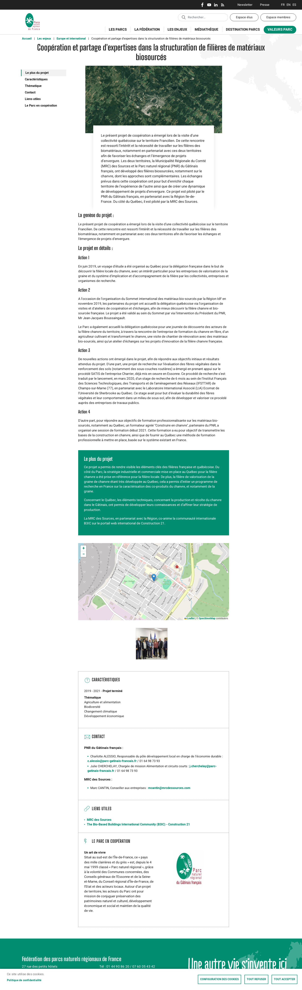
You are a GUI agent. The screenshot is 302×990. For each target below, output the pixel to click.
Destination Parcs (243, 29)
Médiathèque (206, 29)
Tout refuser (256, 979)
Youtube (209, 5)
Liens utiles (33, 99)
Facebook (202, 5)
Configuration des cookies (219, 979)
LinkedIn (215, 5)
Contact (30, 92)
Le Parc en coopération (41, 105)
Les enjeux (176, 31)
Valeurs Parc (279, 30)
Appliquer (183, 17)
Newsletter (244, 5)
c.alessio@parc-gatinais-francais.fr (112, 761)
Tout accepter (284, 979)
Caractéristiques (36, 79)
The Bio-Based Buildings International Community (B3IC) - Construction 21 (138, 824)
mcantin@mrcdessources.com (169, 788)
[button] (153, 578)
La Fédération (146, 31)
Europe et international (71, 38)
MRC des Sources (99, 820)
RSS (222, 5)
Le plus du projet (37, 73)
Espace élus (244, 17)
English (289, 4)
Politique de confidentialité (24, 980)
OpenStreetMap (207, 618)
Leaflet (189, 618)
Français (283, 4)
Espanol (294, 4)
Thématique (33, 86)
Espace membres (278, 17)
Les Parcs (116, 31)
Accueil (27, 38)
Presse (264, 5)
